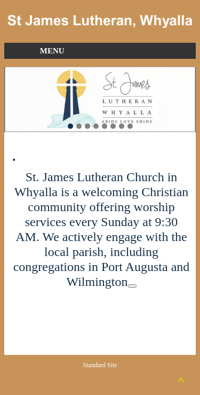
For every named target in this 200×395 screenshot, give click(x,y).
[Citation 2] (132, 286)
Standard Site (100, 365)
